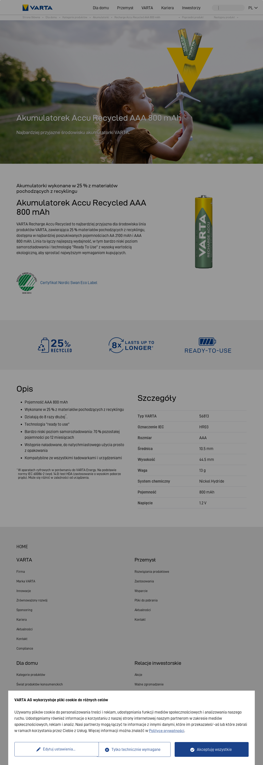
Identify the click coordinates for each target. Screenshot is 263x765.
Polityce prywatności (167, 731)
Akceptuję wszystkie (214, 749)
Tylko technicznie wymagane (136, 749)
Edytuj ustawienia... (56, 749)
